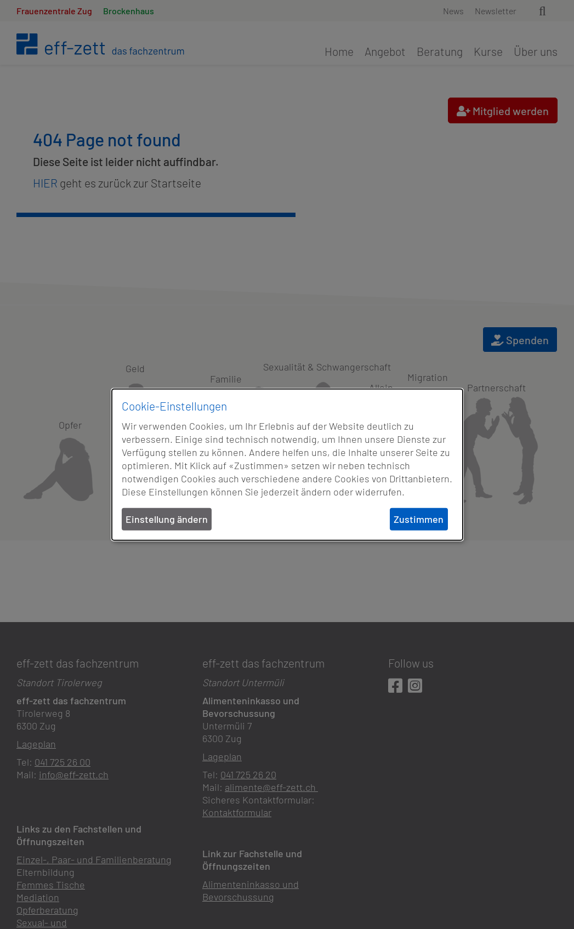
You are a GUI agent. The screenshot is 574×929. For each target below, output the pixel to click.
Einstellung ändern (167, 519)
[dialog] (287, 464)
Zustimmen (419, 519)
